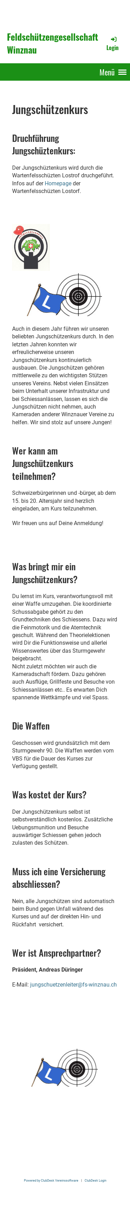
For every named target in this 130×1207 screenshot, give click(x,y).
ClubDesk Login (95, 1180)
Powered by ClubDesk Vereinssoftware (51, 1180)
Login (112, 43)
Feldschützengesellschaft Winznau (52, 43)
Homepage (58, 183)
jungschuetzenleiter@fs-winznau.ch (73, 984)
